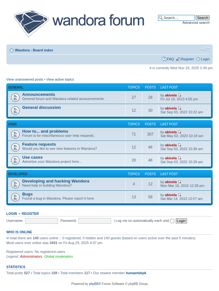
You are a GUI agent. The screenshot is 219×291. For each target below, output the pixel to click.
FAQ (170, 59)
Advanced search (195, 22)
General (15, 87)
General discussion (41, 107)
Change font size (204, 49)
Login (205, 59)
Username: (14, 220)
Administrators (31, 256)
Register (187, 59)
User (12, 124)
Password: (68, 220)
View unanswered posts (24, 79)
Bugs (27, 194)
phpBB (93, 284)
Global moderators (58, 256)
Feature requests (39, 144)
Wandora (22, 50)
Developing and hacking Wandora (55, 181)
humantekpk (136, 273)
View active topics (60, 79)
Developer (18, 174)
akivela (171, 95)
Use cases (32, 157)
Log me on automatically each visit (145, 220)
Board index (43, 50)
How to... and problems (45, 131)
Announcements (38, 94)
